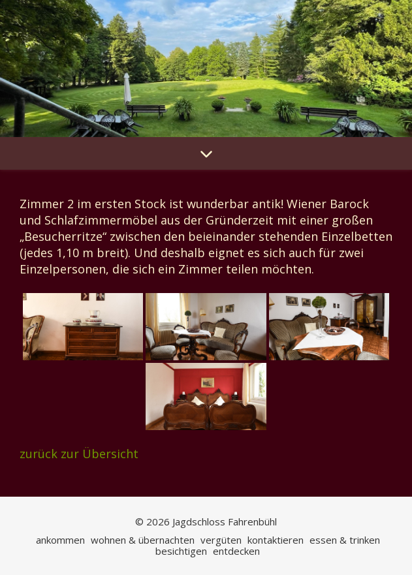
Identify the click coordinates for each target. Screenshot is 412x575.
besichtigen (181, 550)
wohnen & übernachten (143, 539)
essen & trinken (344, 539)
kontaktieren (275, 539)
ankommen (60, 539)
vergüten (221, 539)
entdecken (236, 550)
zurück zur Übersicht (79, 453)
